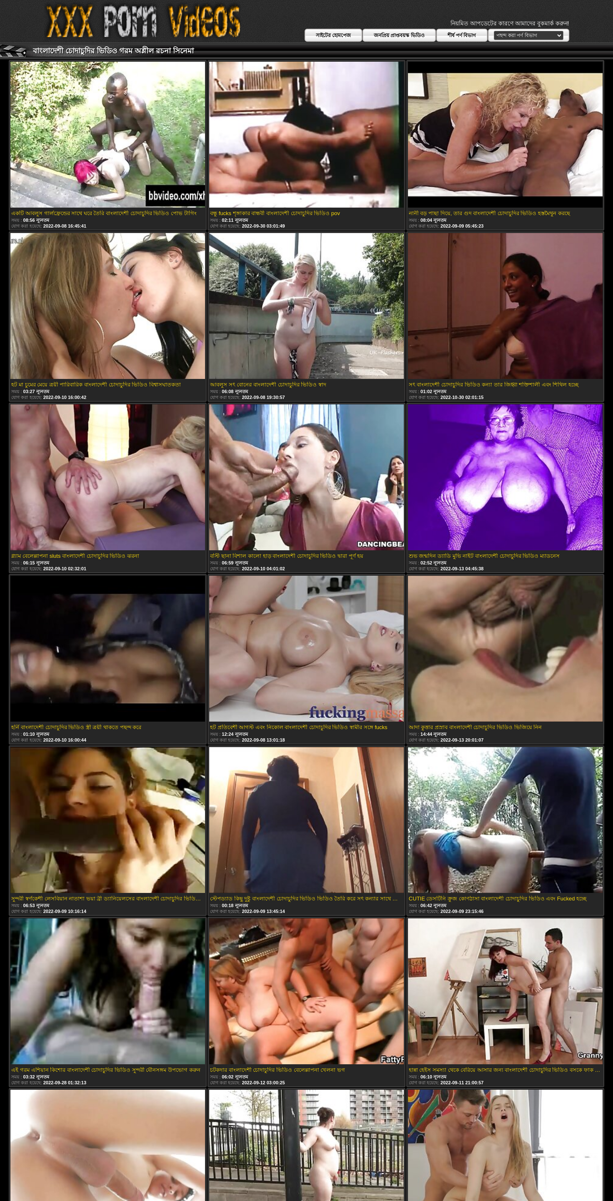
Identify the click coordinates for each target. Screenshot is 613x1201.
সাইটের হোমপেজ (333, 35)
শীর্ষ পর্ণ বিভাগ (462, 35)
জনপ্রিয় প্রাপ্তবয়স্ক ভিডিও (399, 35)
